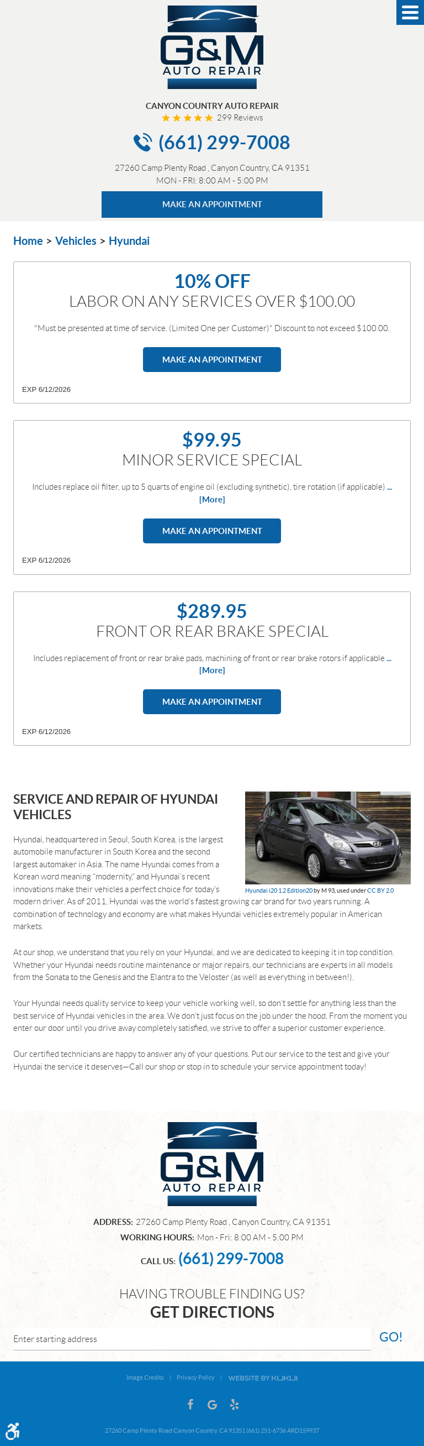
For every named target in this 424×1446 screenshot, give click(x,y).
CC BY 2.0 (380, 890)
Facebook (190, 1404)
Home (28, 240)
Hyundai (129, 240)
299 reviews (240, 117)
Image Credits (145, 1377)
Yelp (234, 1404)
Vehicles (76, 240)
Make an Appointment (212, 359)
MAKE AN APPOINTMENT (212, 204)
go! (391, 1337)
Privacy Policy (196, 1377)
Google (212, 1404)
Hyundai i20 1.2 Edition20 (278, 890)
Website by (262, 1377)
